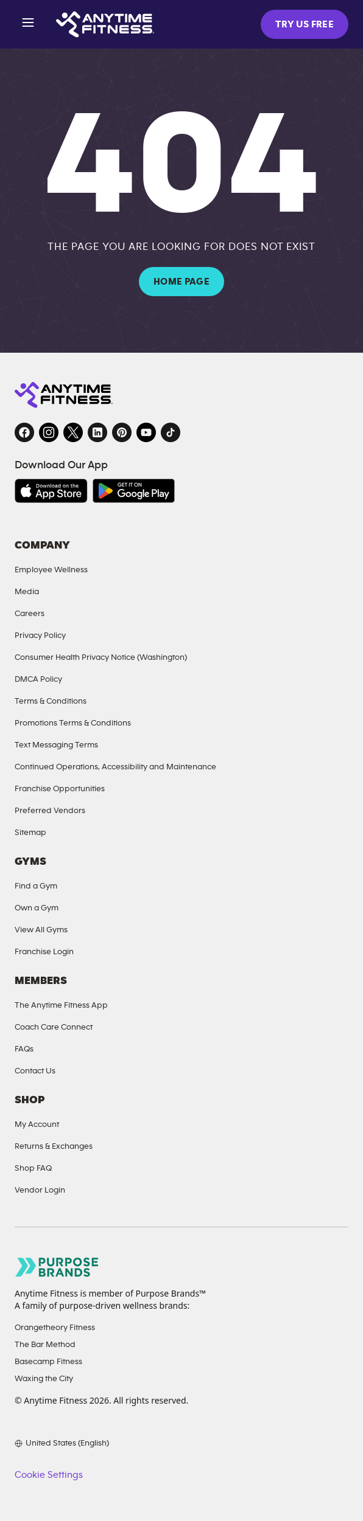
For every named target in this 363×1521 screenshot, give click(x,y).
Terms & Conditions (50, 700)
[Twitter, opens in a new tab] (73, 432)
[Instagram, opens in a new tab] (48, 432)
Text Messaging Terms (56, 744)
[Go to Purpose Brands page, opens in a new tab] (57, 1267)
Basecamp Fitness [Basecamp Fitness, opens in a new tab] (48, 1361)
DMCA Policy (38, 679)
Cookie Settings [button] (48, 1475)
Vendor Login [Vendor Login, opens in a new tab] (40, 1189)
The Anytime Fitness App (61, 1005)
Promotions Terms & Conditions (73, 722)
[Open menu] (28, 24)
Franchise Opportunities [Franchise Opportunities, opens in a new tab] (60, 788)
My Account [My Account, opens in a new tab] (37, 1124)
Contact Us (35, 1070)
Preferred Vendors (50, 810)
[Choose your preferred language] (62, 1443)
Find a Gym (36, 885)
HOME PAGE (181, 281)
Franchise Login (44, 951)
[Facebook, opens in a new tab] (24, 432)
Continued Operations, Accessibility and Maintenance (115, 766)
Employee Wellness (51, 569)
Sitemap (30, 832)
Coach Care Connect (54, 1026)
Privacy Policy (40, 635)
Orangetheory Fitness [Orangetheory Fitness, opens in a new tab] (55, 1327)
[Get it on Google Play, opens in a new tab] (134, 491)
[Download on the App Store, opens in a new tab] (51, 491)
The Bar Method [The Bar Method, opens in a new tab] (45, 1344)
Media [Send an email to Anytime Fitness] (27, 591)
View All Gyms (41, 929)
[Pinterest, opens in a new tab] (122, 432)
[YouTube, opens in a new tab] (146, 432)
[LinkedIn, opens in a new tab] (97, 432)
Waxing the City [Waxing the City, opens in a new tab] (44, 1378)
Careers (29, 613)
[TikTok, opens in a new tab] (170, 432)
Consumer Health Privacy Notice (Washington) (101, 657)
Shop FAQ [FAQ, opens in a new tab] (33, 1168)
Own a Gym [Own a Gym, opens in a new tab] (36, 907)
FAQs (24, 1048)
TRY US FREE (304, 24)
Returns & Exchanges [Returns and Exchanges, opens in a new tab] (54, 1146)
